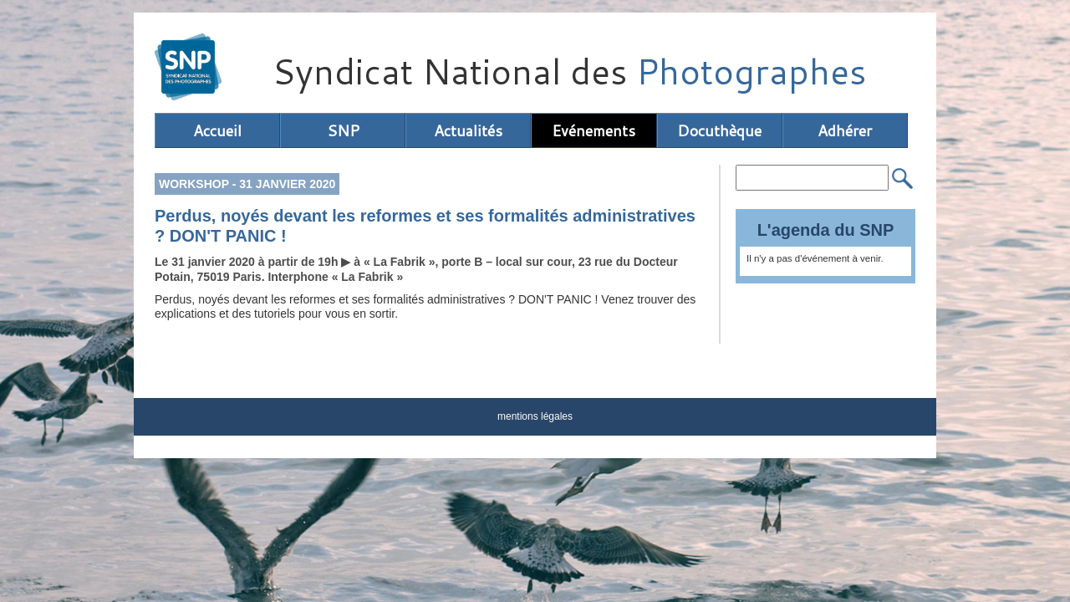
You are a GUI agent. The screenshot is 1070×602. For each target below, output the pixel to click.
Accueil (217, 130)
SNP (343, 130)
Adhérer (845, 130)
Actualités (468, 130)
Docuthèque (719, 130)
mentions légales (535, 416)
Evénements (593, 130)
